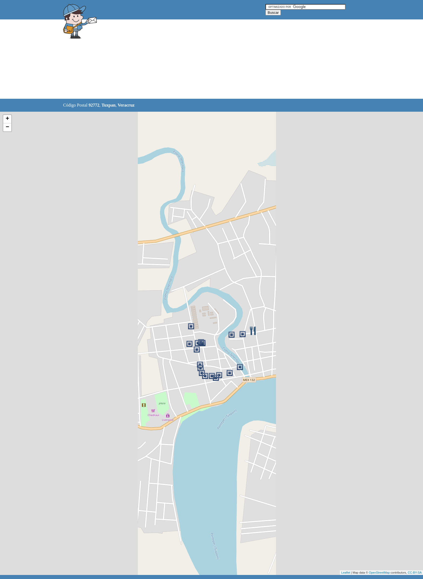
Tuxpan (108, 105)
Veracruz (126, 105)
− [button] (7, 127)
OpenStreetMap (379, 572)
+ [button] (7, 119)
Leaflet (345, 572)
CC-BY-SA (415, 572)
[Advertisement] (198, 59)
